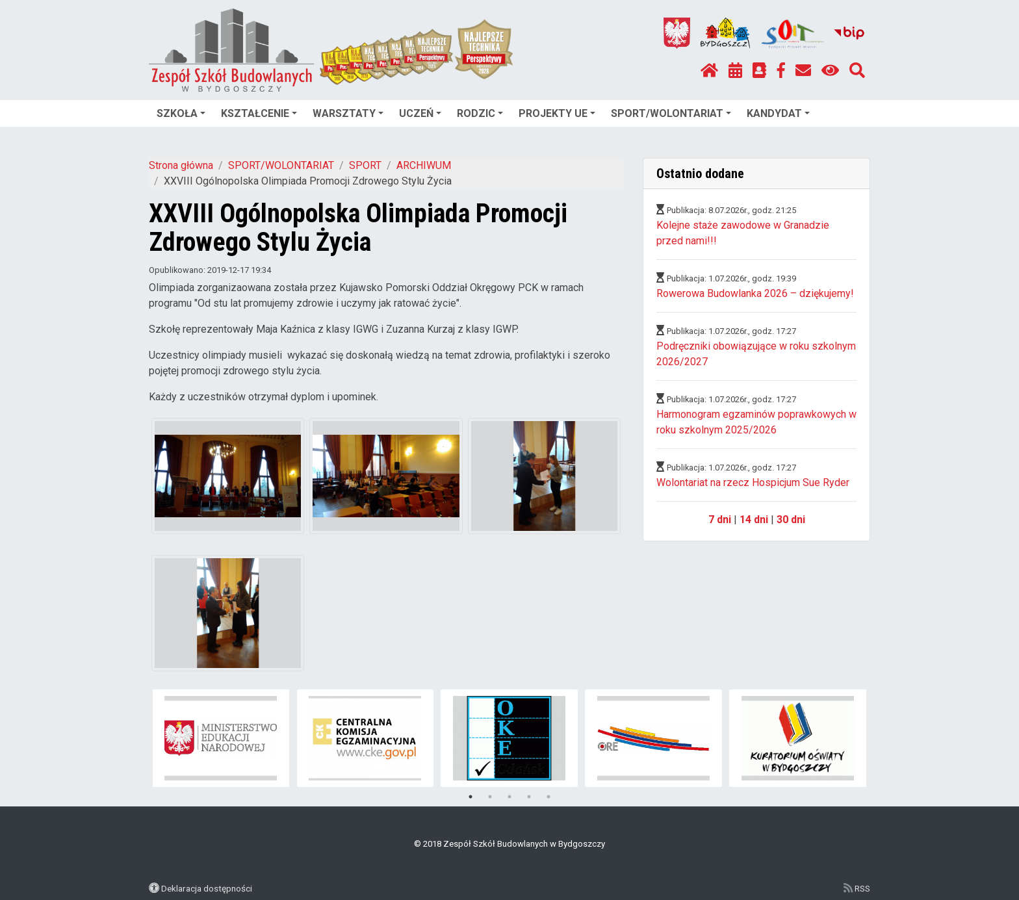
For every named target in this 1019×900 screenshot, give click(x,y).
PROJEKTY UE (557, 113)
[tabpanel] (221, 738)
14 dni (754, 519)
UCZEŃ (420, 113)
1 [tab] (470, 796)
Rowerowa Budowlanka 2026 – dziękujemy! (755, 293)
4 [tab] (528, 796)
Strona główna (181, 165)
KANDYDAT (778, 113)
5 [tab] (548, 796)
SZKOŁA (181, 113)
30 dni (791, 519)
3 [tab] (509, 796)
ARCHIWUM (423, 165)
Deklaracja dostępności (206, 888)
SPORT (365, 165)
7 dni (719, 519)
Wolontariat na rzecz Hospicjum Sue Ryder (752, 482)
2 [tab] (490, 796)
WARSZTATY (348, 113)
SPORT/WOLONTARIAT (671, 113)
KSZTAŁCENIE (259, 113)
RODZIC (480, 113)
